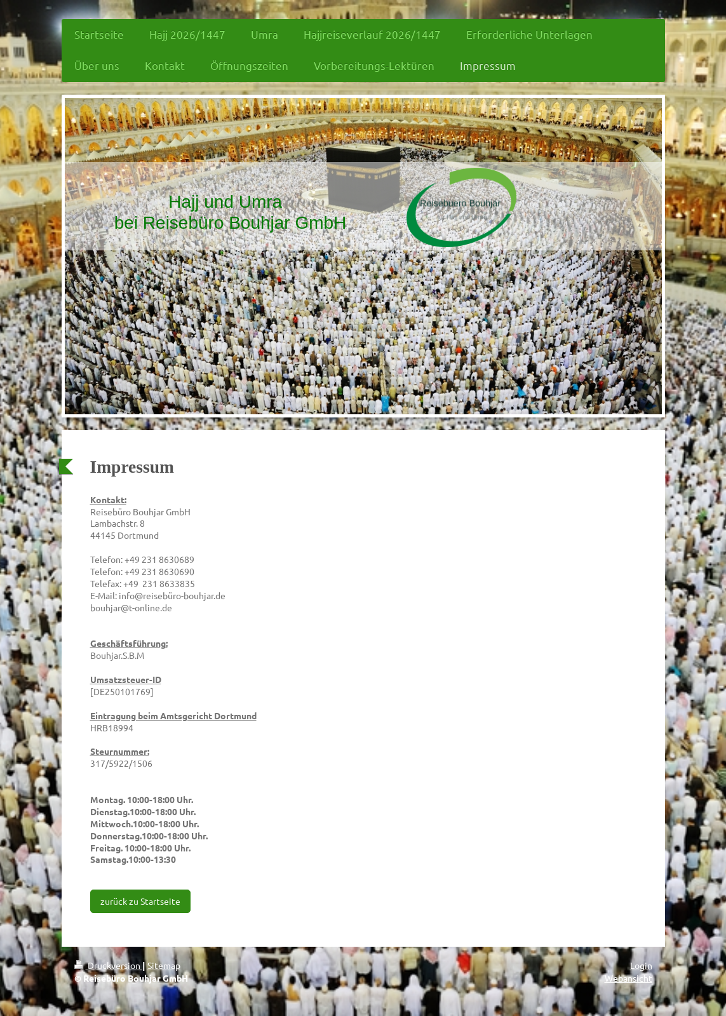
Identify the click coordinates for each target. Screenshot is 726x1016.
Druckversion (108, 965)
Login (641, 965)
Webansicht (628, 978)
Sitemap (163, 965)
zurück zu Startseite (140, 901)
